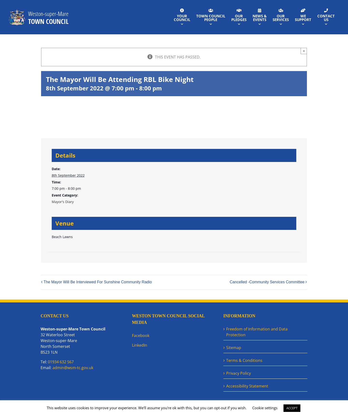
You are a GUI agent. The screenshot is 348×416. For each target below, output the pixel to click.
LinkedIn (139, 345)
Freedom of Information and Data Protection (257, 331)
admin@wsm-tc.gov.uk (72, 367)
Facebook (140, 335)
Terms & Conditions (244, 360)
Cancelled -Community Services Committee (267, 282)
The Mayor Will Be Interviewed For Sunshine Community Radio (98, 282)
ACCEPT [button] (291, 408)
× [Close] (304, 51)
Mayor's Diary (63, 201)
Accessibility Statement (247, 386)
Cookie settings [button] (264, 407)
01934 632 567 (61, 362)
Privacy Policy (238, 373)
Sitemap (233, 347)
